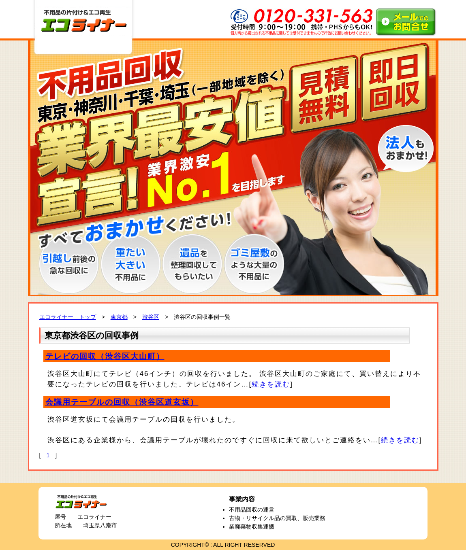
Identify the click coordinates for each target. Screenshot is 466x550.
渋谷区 (150, 317)
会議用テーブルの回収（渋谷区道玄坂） (122, 402)
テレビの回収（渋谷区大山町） (105, 356)
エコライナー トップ (67, 317)
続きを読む (271, 384)
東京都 (119, 317)
